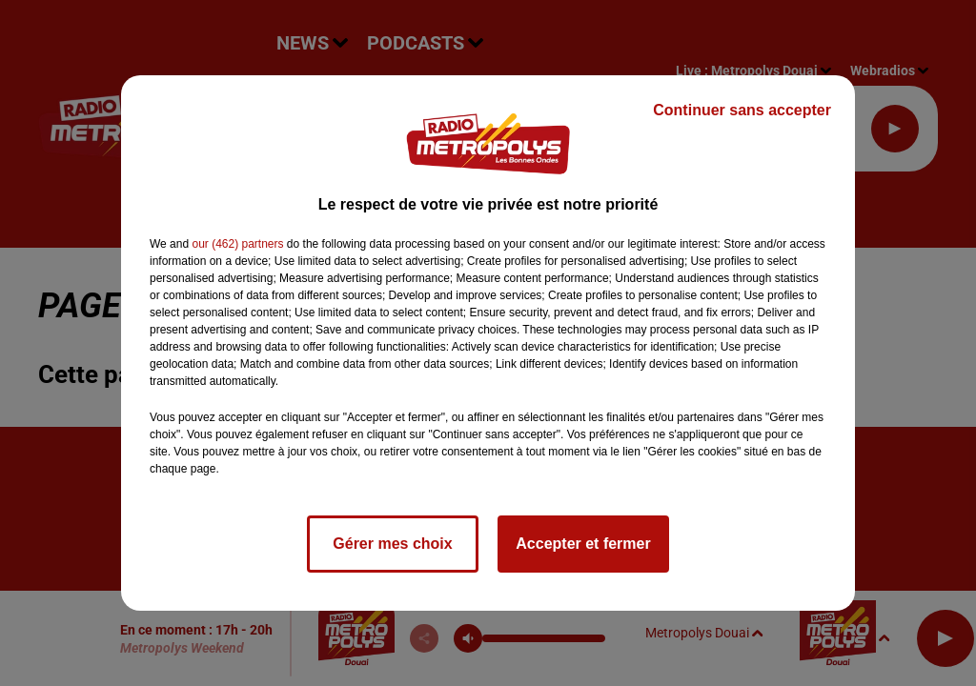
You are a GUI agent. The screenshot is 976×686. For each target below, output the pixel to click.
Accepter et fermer (583, 543)
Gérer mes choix (392, 543)
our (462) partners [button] (237, 244)
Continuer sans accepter (742, 110)
